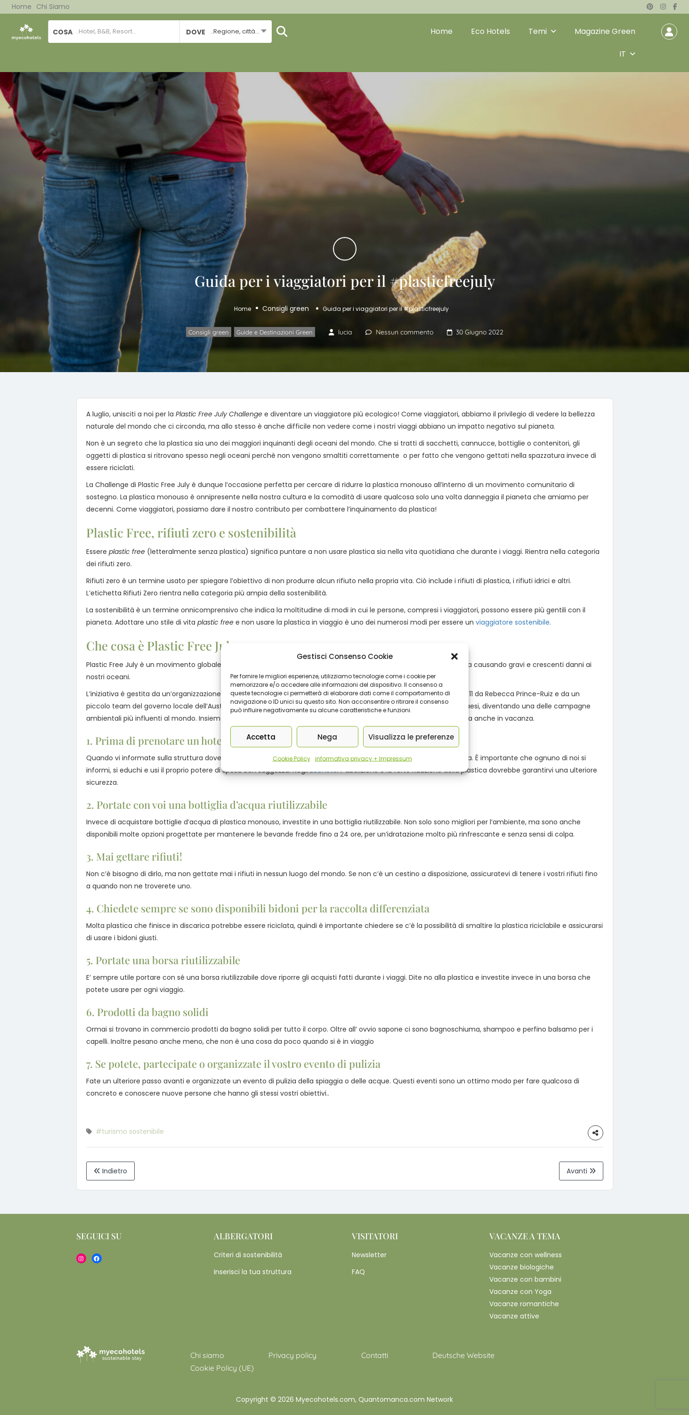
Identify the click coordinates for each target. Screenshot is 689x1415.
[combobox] (225, 31)
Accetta (261, 736)
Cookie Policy (291, 759)
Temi (537, 31)
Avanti (581, 1171)
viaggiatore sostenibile (513, 622)
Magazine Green (605, 31)
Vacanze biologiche (521, 1267)
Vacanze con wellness (525, 1255)
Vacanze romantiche (524, 1304)
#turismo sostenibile (130, 1131)
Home (22, 6)
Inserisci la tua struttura (253, 1272)
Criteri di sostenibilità (248, 1255)
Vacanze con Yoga (520, 1291)
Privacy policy (292, 1355)
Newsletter (369, 1255)
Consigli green (285, 308)
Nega (327, 736)
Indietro (110, 1171)
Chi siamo (53, 6)
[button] (454, 656)
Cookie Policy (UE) (222, 1368)
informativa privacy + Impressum (363, 759)
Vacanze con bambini (525, 1279)
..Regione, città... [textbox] (235, 31)
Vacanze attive (514, 1316)
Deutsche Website (463, 1355)
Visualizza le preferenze (411, 736)
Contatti (374, 1355)
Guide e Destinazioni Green (274, 332)
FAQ (358, 1272)
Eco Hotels (490, 31)
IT (622, 54)
